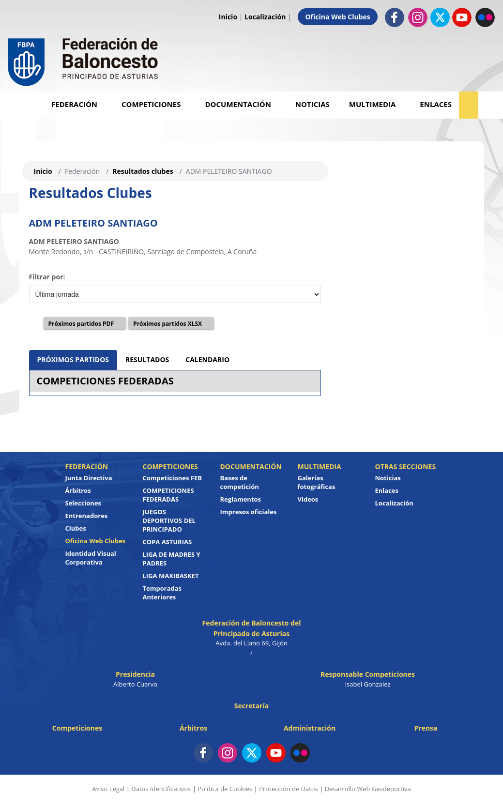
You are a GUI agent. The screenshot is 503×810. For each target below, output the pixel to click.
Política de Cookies (225, 788)
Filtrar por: (47, 276)
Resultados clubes (142, 171)
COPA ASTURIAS (167, 541)
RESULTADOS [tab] (147, 359)
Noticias (312, 104)
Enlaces (436, 104)
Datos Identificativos (161, 788)
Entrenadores (86, 515)
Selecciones (83, 503)
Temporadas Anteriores (162, 592)
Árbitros (78, 490)
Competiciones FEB (172, 478)
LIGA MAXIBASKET (171, 575)
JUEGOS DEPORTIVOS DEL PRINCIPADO (169, 520)
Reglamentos (240, 499)
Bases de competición (239, 482)
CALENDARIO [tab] (207, 359)
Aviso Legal (108, 788)
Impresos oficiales (248, 511)
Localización (265, 16)
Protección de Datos (288, 788)
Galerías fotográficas (316, 482)
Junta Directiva (88, 478)
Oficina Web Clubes (337, 16)
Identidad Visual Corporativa (90, 557)
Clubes (75, 528)
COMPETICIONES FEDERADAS (105, 380)
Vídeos (308, 499)
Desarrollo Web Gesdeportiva (368, 788)
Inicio (228, 16)
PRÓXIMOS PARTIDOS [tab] (73, 359)
